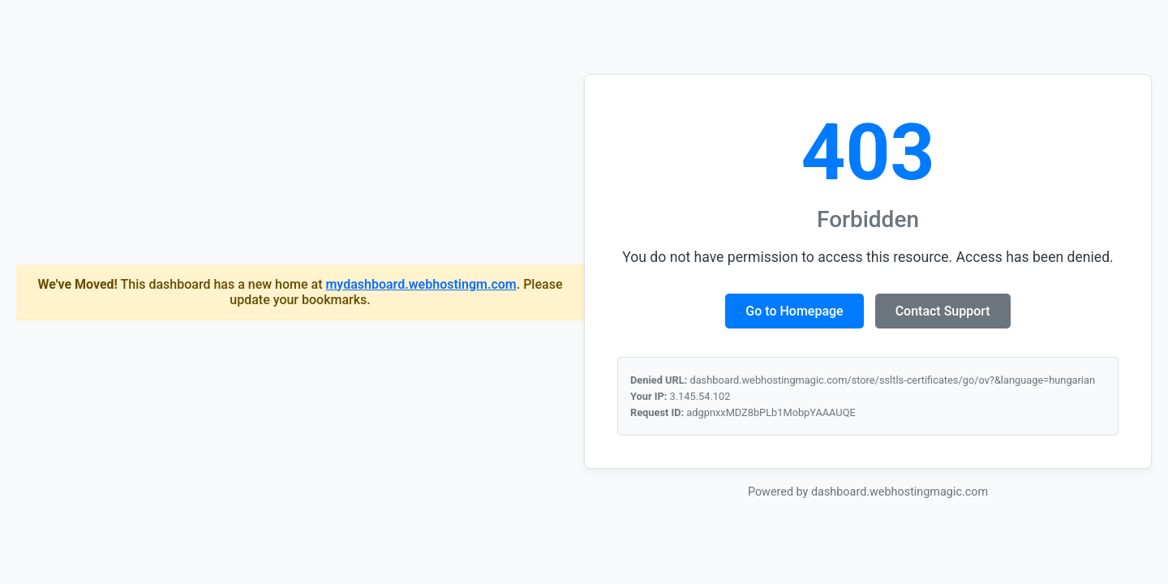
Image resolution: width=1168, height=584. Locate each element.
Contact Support (942, 311)
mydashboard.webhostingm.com (420, 284)
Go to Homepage (794, 311)
